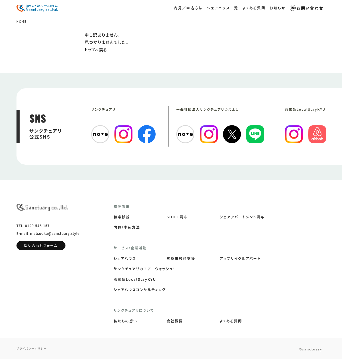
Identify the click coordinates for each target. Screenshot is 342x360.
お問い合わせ (307, 8)
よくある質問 (254, 7)
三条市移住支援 (180, 258)
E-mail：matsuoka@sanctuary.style (48, 235)
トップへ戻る (97, 50)
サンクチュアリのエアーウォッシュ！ (145, 268)
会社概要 (174, 321)
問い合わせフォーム (41, 248)
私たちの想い (125, 321)
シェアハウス (125, 258)
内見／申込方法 (188, 7)
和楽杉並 (122, 217)
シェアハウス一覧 (222, 7)
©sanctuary (307, 349)
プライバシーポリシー (32, 349)
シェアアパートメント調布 (242, 217)
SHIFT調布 (177, 217)
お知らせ (278, 7)
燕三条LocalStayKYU (135, 279)
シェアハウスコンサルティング (140, 289)
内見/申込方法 (127, 227)
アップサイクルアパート (240, 258)
